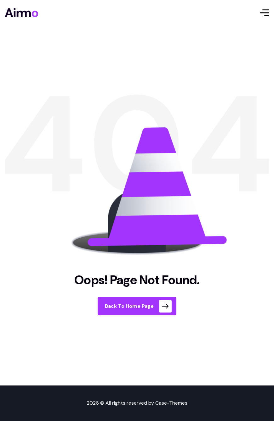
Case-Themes (171, 403)
